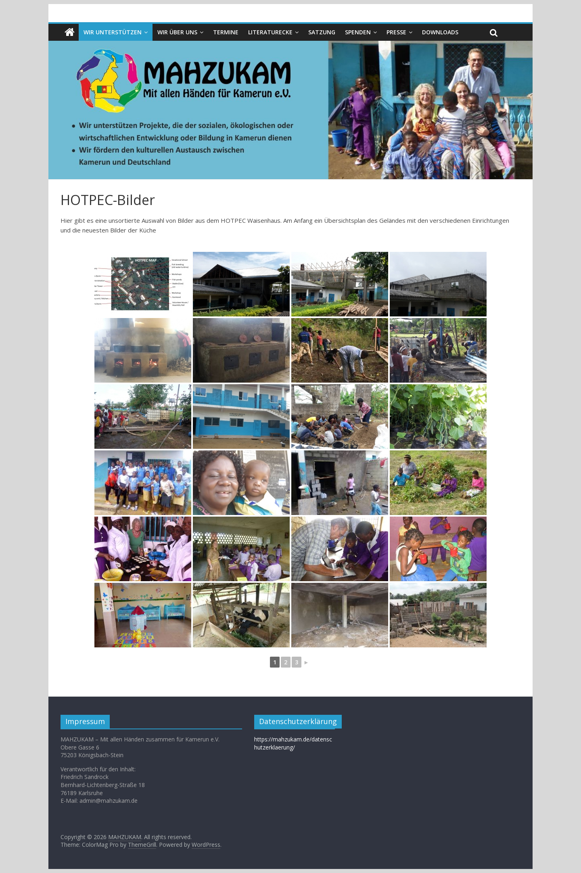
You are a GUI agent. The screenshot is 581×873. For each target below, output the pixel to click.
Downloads (440, 32)
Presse (396, 32)
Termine (225, 32)
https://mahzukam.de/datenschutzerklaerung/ (293, 743)
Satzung (321, 32)
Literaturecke (270, 32)
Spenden (358, 32)
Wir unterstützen (113, 32)
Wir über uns (177, 32)
